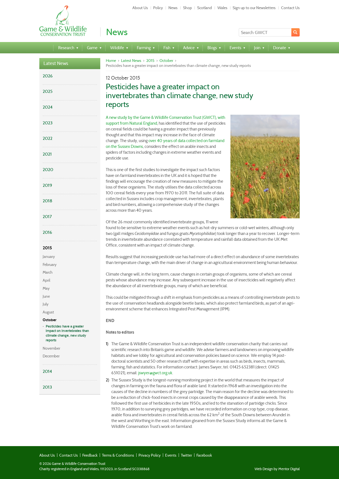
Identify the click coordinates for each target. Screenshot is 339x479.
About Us (140, 7)
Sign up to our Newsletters (254, 7)
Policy (158, 7)
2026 (48, 75)
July (45, 304)
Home (111, 60)
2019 (47, 185)
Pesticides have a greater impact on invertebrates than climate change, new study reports (67, 333)
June (46, 296)
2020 (48, 169)
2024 (48, 107)
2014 (47, 371)
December (51, 356)
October (49, 320)
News (173, 7)
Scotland (204, 7)
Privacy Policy (149, 455)
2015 (47, 247)
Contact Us (290, 7)
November (51, 348)
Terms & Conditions (118, 455)
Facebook (204, 455)
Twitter (186, 455)
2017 (47, 216)
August (48, 312)
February (49, 264)
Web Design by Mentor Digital (277, 469)
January (49, 256)
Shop (187, 7)
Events (170, 455)
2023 (48, 122)
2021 (47, 154)
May (46, 288)
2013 (47, 387)
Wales (222, 7)
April (46, 280)
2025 (48, 91)
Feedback (89, 455)
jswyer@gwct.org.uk (155, 372)
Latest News (55, 63)
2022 (47, 138)
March (48, 272)
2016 (47, 232)
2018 (47, 200)
